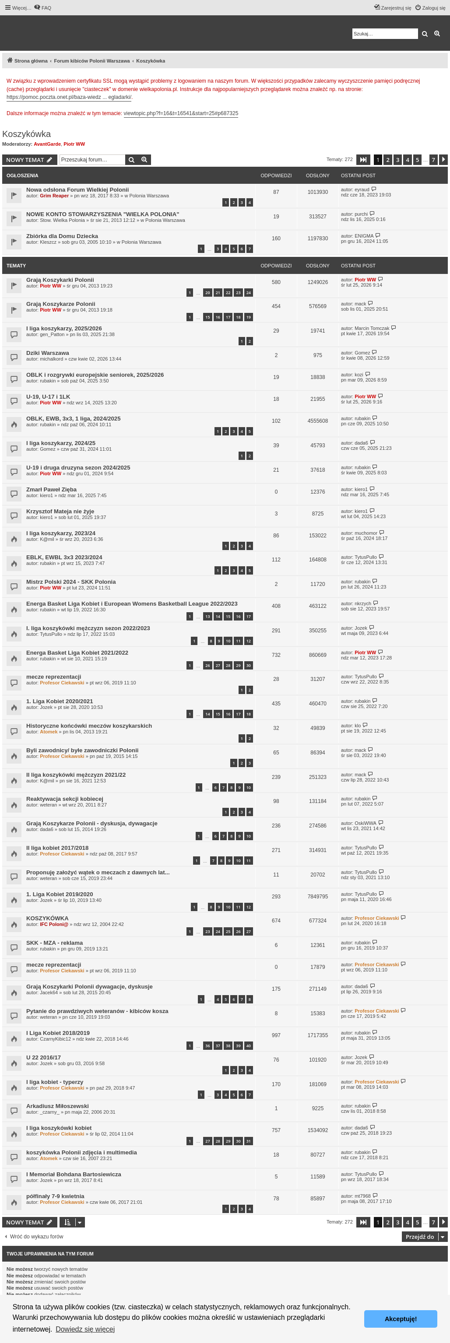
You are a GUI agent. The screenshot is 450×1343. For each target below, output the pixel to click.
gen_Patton (52, 334)
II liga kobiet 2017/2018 (57, 848)
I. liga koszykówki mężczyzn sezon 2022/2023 (88, 628)
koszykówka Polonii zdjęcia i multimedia (81, 1152)
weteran (48, 804)
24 (248, 292)
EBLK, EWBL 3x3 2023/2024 (64, 557)
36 (207, 1045)
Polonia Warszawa (149, 195)
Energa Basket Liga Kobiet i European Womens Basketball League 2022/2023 (132, 603)
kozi (359, 374)
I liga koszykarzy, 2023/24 (60, 533)
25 (228, 931)
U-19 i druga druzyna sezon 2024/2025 (78, 467)
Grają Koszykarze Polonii (60, 304)
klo (358, 725)
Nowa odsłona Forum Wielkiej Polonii (77, 189)
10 (228, 641)
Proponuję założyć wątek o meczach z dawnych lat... (98, 872)
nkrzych (363, 603)
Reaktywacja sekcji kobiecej (64, 799)
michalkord (51, 358)
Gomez (362, 352)
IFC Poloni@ (54, 924)
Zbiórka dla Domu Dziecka (62, 236)
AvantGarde (47, 144)
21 (218, 292)
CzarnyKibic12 (55, 1038)
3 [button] (397, 160)
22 (228, 292)
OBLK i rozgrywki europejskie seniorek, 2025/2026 (95, 375)
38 (228, 1045)
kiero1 (46, 495)
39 (238, 1045)
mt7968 (363, 1196)
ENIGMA (364, 235)
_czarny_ (50, 1112)
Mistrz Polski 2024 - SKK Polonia (71, 582)
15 (207, 317)
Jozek (361, 628)
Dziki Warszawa (47, 353)
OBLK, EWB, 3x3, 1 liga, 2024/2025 (73, 418)
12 (248, 641)
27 (218, 665)
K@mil (47, 539)
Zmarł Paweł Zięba (51, 489)
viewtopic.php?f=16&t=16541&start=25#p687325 (181, 113)
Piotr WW (74, 144)
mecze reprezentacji (53, 676)
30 (248, 665)
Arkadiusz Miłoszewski (57, 1106)
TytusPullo (366, 557)
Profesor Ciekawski (62, 682)
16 (218, 317)
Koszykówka (26, 134)
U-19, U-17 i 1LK (48, 396)
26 (207, 665)
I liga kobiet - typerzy (54, 1082)
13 (207, 616)
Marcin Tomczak (372, 328)
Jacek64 (49, 992)
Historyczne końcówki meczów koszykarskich (89, 725)
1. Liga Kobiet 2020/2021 (59, 701)
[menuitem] (42, 8)
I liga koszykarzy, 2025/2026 (64, 328)
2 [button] (387, 160)
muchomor (366, 533)
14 (218, 616)
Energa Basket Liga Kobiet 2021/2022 (77, 652)
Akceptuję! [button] (401, 1318)
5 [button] (417, 160)
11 (238, 641)
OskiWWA (365, 823)
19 (248, 317)
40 (248, 1045)
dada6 (361, 442)
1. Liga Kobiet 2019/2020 (59, 894)
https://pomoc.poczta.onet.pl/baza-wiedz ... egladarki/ (69, 97)
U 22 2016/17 (43, 1057)
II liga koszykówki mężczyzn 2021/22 (76, 774)
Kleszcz (48, 242)
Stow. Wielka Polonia (62, 220)
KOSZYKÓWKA (47, 918)
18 (238, 317)
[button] (363, 159)
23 (238, 292)
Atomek (48, 731)
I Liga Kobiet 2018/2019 (58, 1033)
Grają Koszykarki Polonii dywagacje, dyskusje (89, 986)
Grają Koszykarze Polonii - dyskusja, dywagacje (92, 823)
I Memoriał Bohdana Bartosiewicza (73, 1174)
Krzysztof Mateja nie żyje (60, 511)
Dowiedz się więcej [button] (85, 1329)
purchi (361, 214)
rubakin (48, 380)
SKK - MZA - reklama (54, 943)
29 (238, 665)
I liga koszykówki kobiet (59, 1128)
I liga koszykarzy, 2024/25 (60, 443)
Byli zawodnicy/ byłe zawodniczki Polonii (82, 750)
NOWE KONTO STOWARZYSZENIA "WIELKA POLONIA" (102, 214)
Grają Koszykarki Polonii (60, 280)
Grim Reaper (54, 195)
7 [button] (433, 160)
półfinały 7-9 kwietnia (55, 1196)
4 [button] (407, 160)
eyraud (362, 189)
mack (360, 303)
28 (228, 665)
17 (228, 317)
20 (207, 292)
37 (218, 1045)
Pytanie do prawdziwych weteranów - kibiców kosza (97, 1011)
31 (248, 1141)
